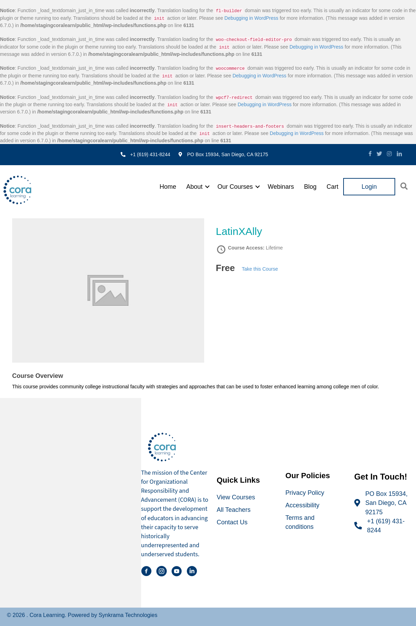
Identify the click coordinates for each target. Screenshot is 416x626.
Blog (310, 186)
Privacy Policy (304, 492)
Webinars (281, 186)
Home (167, 186)
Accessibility (302, 505)
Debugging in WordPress (251, 18)
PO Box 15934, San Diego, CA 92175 (386, 502)
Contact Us (232, 522)
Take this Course (260, 269)
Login (369, 186)
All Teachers (234, 509)
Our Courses (235, 186)
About (194, 186)
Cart (332, 186)
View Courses (236, 497)
